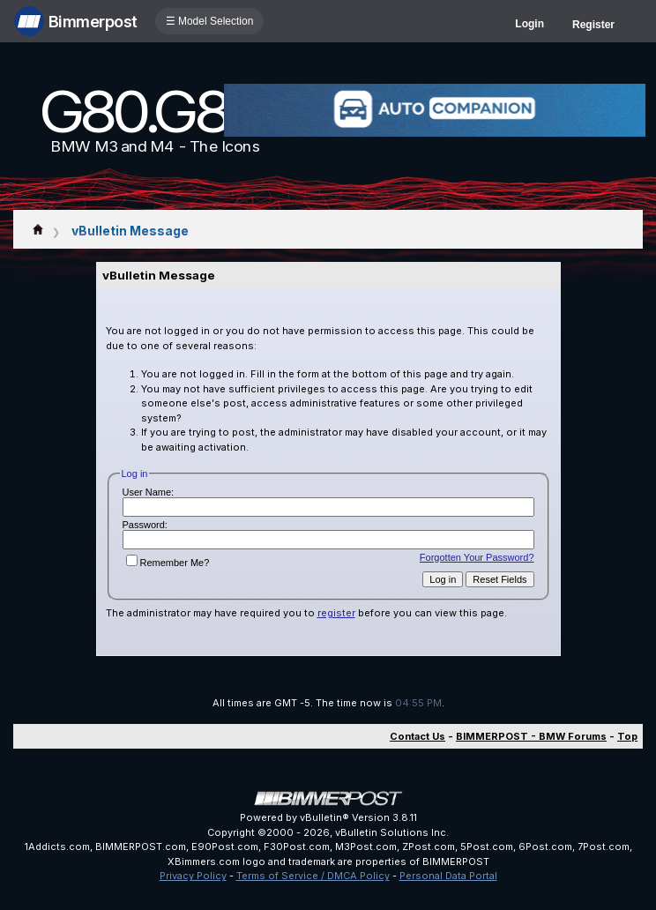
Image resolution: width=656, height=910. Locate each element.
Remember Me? (168, 562)
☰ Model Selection (210, 21)
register (336, 613)
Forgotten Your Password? (477, 557)
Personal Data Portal (448, 875)
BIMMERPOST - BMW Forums (531, 736)
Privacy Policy (193, 875)
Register (593, 25)
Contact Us (417, 736)
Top (627, 736)
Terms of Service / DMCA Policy (313, 875)
